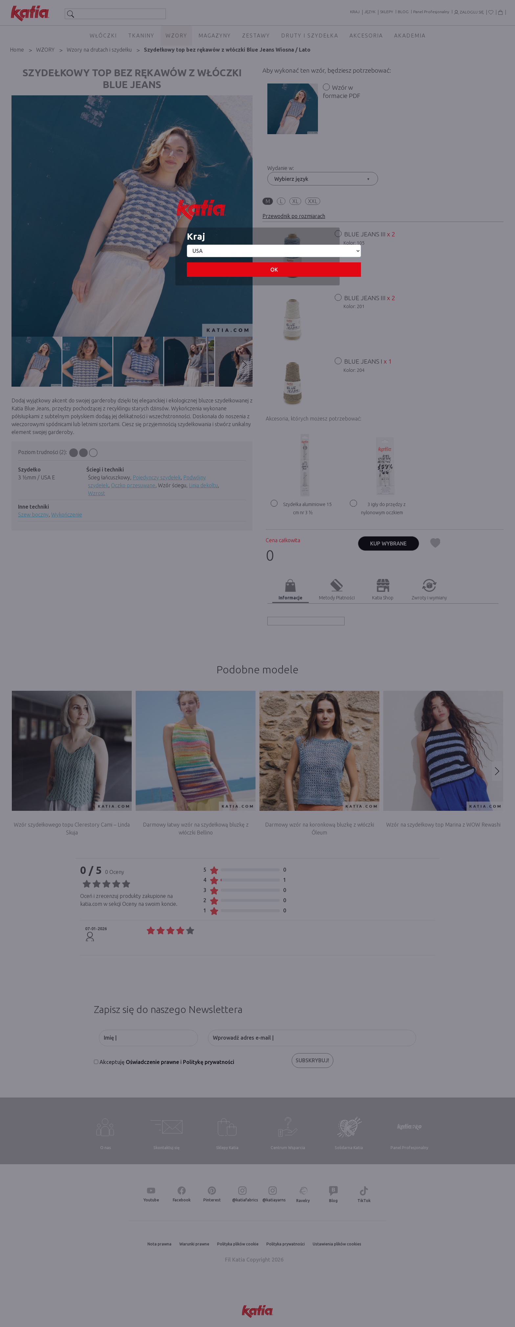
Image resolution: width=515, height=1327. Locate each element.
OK (274, 270)
